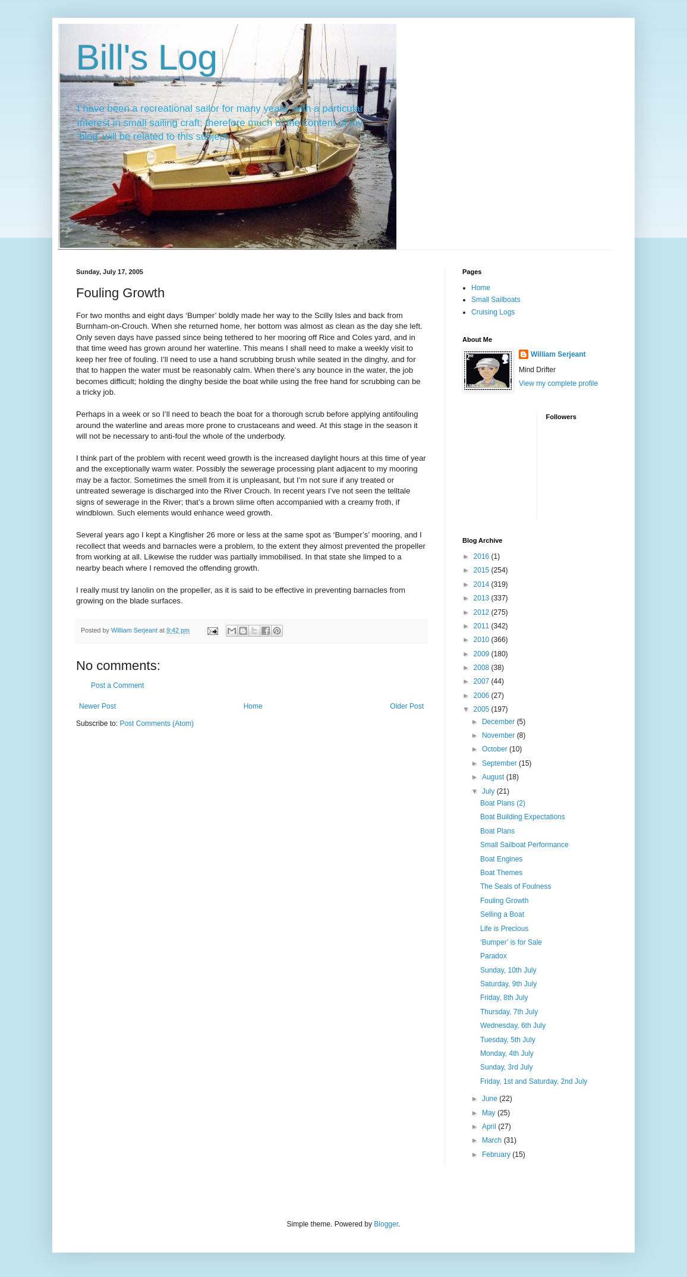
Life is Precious (504, 928)
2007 (482, 681)
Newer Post (97, 706)
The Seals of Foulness (515, 886)
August (494, 777)
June (490, 1098)
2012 (482, 612)
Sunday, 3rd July (506, 1067)
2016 (482, 556)
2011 (482, 626)
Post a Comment (117, 685)
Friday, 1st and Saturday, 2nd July (533, 1081)
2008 (482, 667)
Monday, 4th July (507, 1053)
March (493, 1140)
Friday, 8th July (504, 997)
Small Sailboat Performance (524, 845)
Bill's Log (147, 57)
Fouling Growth (504, 901)
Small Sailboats (496, 299)
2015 (482, 570)
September (500, 763)
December (499, 722)
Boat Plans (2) (502, 803)
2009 (482, 654)
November (499, 735)
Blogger (386, 1224)
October (495, 749)
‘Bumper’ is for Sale (511, 942)
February (497, 1154)
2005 (482, 709)
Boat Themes (501, 873)
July (489, 791)
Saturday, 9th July (508, 984)
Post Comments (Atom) (156, 723)
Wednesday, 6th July (513, 1025)
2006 (482, 695)
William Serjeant (558, 354)
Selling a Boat (502, 914)
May (489, 1113)
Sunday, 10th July (508, 970)
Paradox (493, 956)
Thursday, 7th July (509, 1012)
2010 (482, 640)
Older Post (407, 706)
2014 (482, 584)
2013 (482, 598)
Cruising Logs (493, 312)
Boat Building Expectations (522, 817)
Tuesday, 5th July (507, 1040)
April (490, 1126)
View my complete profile (558, 383)
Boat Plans (497, 831)
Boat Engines (501, 859)
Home (253, 706)
